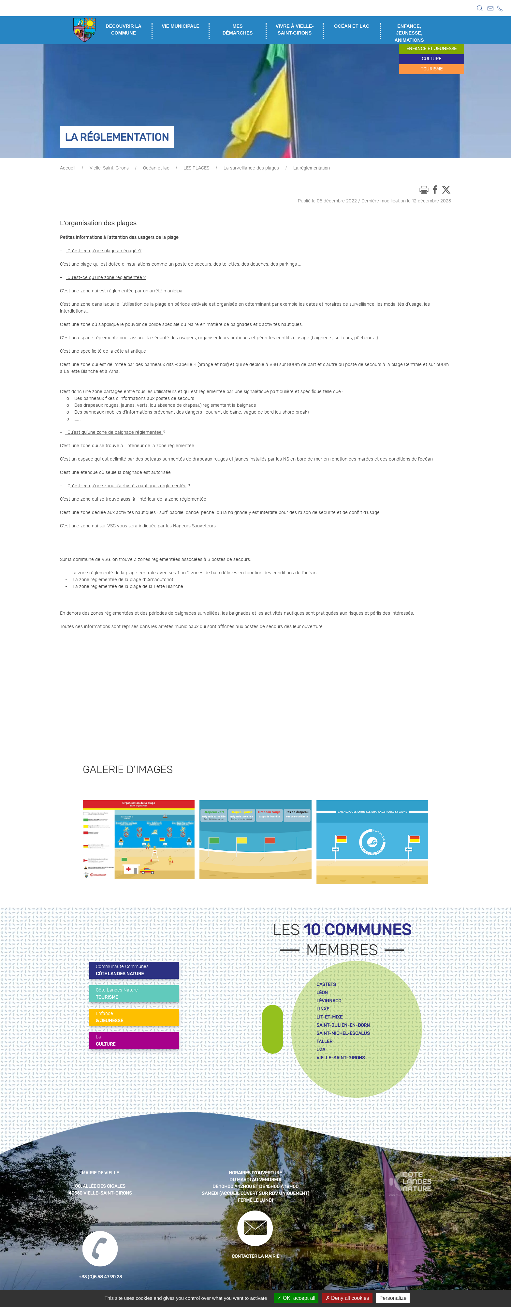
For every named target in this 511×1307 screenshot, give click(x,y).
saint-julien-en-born (343, 1025)
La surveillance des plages (251, 168)
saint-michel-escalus (343, 1033)
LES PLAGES (196, 168)
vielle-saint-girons (340, 1058)
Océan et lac (156, 168)
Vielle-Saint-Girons (109, 168)
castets (326, 984)
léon (322, 992)
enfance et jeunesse (431, 49)
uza (320, 1049)
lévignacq (328, 1001)
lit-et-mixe (329, 1017)
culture (431, 59)
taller (324, 1041)
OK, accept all (296, 1298)
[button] (479, 8)
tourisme (432, 69)
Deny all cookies (347, 1298)
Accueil (67, 168)
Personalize (393, 1298)
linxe (322, 1009)
